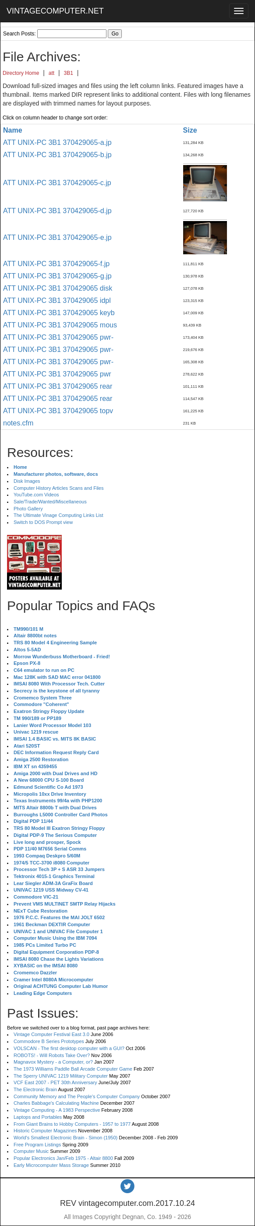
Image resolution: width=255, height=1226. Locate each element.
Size (190, 130)
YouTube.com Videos (36, 494)
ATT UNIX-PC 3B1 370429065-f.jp (56, 263)
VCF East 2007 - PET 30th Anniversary (55, 1082)
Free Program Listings (37, 1144)
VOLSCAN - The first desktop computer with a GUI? (69, 1048)
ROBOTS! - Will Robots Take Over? (52, 1055)
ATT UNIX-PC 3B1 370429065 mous (60, 325)
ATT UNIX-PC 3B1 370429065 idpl (57, 300)
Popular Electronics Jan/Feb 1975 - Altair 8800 (63, 1158)
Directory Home (21, 73)
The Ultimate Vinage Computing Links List (58, 515)
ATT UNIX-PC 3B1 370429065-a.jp (57, 142)
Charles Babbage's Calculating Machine (56, 1103)
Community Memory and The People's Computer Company (77, 1096)
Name (12, 130)
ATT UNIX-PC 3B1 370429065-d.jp (57, 210)
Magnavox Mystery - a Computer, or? (53, 1061)
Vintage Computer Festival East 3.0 (51, 1034)
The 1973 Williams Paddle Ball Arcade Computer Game (73, 1068)
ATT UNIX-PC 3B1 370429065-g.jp (57, 276)
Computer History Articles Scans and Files (58, 488)
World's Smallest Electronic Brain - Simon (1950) (65, 1137)
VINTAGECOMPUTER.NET (55, 11)
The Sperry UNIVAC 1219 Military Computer (61, 1075)
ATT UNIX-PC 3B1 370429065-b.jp (57, 154)
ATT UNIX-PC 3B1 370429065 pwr (57, 374)
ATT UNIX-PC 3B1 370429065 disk (57, 288)
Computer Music (31, 1151)
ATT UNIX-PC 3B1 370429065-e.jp (57, 237)
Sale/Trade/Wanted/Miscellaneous (50, 501)
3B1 (68, 73)
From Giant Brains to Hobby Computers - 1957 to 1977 (72, 1124)
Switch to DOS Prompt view (43, 522)
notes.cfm (18, 423)
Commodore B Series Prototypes (49, 1041)
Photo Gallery (28, 508)
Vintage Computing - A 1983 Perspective (57, 1110)
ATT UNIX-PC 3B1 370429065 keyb (59, 312)
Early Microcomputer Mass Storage (51, 1165)
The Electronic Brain (35, 1089)
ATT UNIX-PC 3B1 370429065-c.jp (57, 182)
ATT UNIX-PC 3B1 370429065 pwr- (58, 337)
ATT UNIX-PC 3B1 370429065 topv (58, 411)
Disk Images (27, 481)
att (51, 73)
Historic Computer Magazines (45, 1130)
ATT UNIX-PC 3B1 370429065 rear (57, 386)
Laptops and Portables (38, 1117)
